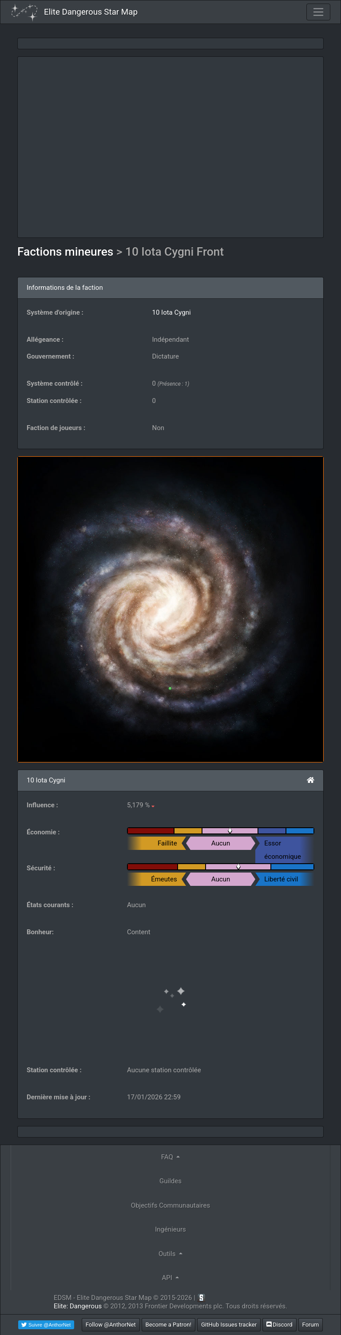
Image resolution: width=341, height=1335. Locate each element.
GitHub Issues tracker (229, 1324)
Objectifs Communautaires (170, 1205)
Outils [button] (168, 1254)
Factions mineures (66, 251)
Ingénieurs (170, 1229)
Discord (279, 1324)
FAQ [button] (168, 1157)
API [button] (168, 1278)
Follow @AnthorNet (111, 1324)
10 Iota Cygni (171, 312)
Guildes (170, 1181)
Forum (310, 1324)
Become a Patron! (169, 1324)
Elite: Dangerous (78, 1306)
